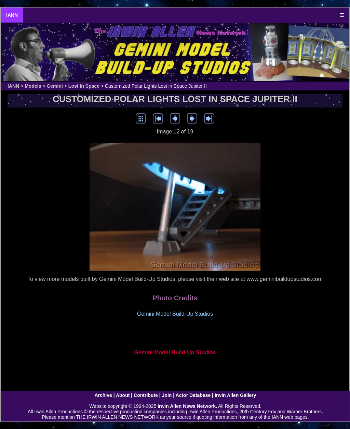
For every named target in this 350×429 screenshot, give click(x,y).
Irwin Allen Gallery (235, 395)
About (123, 395)
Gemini (54, 86)
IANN (12, 15)
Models (33, 86)
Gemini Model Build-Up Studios (175, 352)
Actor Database (193, 395)
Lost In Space (83, 86)
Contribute (146, 395)
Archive (103, 395)
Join (167, 395)
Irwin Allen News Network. (187, 406)
